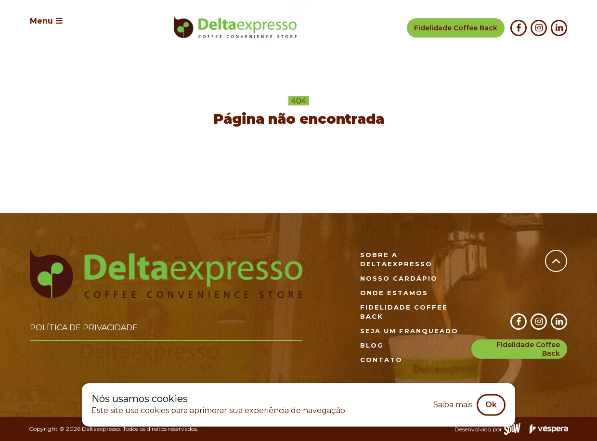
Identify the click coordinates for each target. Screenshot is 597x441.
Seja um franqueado (409, 331)
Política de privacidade (84, 327)
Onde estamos (394, 293)
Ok (491, 404)
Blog (372, 345)
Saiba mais (452, 404)
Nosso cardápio (399, 278)
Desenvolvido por (487, 429)
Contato (381, 359)
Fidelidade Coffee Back (528, 349)
